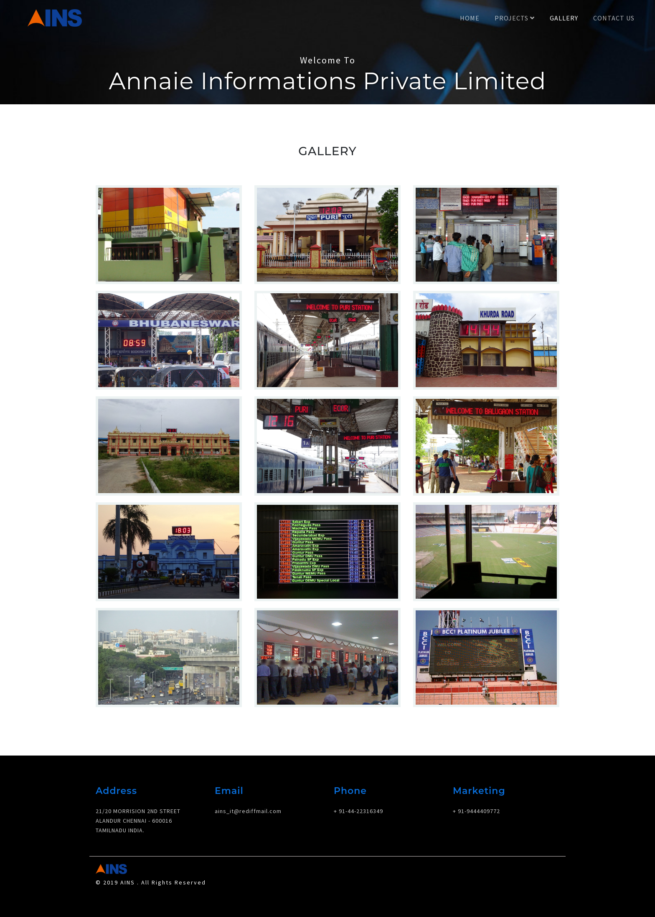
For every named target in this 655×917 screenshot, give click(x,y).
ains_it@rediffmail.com (248, 811)
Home (470, 18)
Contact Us (614, 18)
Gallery (564, 18)
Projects (515, 18)
